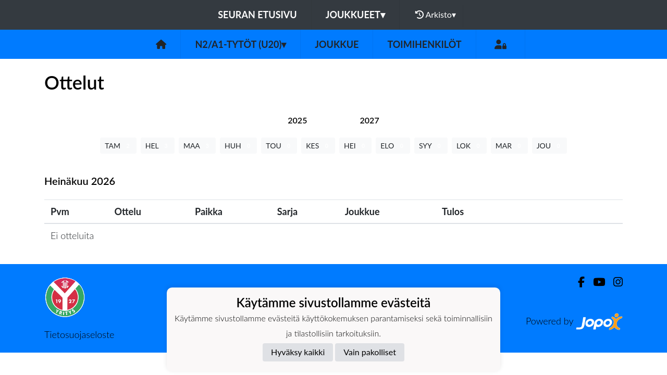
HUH (238, 145)
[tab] (297, 120)
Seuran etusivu (257, 14)
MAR (509, 145)
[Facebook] (577, 282)
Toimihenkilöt (424, 44)
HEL (157, 145)
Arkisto (435, 14)
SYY (431, 145)
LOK (469, 145)
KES (318, 145)
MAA (197, 145)
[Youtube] (595, 282)
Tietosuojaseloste (79, 334)
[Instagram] (614, 282)
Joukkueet (355, 14)
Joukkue (337, 44)
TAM (118, 145)
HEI (355, 145)
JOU (549, 145)
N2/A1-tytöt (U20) (240, 44)
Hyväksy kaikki (298, 352)
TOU (279, 145)
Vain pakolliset (369, 352)
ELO (392, 145)
